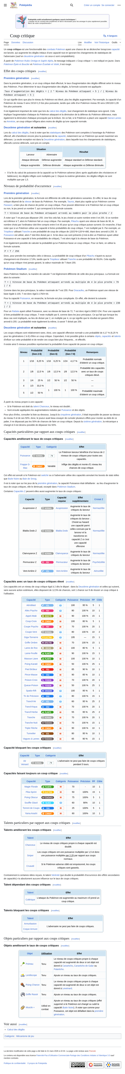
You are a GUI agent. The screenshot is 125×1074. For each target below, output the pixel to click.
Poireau (29, 962)
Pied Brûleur (31, 668)
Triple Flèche (31, 727)
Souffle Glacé (31, 801)
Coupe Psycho (31, 625)
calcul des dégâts (58, 111)
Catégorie (52, 445)
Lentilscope (31, 974)
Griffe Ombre (31, 641)
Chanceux (44, 405)
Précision (85, 598)
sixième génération (92, 420)
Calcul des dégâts (16, 1028)
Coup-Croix (31, 620)
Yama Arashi (31, 812)
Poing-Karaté (31, 662)
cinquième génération (70, 413)
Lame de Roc (31, 646)
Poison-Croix (31, 678)
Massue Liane (31, 657)
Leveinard (67, 987)
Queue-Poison (31, 684)
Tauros (71, 201)
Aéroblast (31, 604)
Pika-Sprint (31, 790)
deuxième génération (34, 56)
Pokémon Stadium (15, 268)
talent (36, 405)
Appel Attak (31, 614)
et (33, 61)
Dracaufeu (79, 289)
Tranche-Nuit (31, 721)
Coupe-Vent (31, 630)
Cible (99, 598)
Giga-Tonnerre (31, 636)
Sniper (30, 854)
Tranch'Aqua (31, 705)
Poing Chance (33, 983)
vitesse (28, 201)
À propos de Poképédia (37, 1062)
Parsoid (92, 1050)
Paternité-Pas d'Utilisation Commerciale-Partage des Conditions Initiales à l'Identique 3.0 (73, 1054)
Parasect (8, 204)
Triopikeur (8, 231)
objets (98, 335)
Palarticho (59, 968)
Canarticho (67, 964)
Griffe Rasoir (32, 993)
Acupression (62, 507)
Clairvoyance (61, 552)
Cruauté (30, 864)
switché (44, 474)
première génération (47, 482)
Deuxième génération (17, 127)
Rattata (15, 310)
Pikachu (75, 220)
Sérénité (55, 874)
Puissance (9, 234)
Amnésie (11, 121)
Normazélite (99, 507)
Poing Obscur (31, 796)
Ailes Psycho (31, 609)
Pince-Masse (31, 673)
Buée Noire (13, 477)
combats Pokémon (56, 49)
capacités (106, 335)
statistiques (55, 132)
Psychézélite (98, 561)
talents (117, 335)
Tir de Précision (31, 694)
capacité (115, 49)
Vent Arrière (62, 569)
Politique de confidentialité (14, 1062)
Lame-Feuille (31, 652)
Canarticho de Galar (84, 964)
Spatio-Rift (31, 689)
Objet (30, 952)
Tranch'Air (31, 700)
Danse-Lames (114, 117)
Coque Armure (30, 927)
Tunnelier (31, 732)
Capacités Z (19, 490)
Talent (30, 836)
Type (38, 445)
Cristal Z (98, 498)
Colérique (30, 898)
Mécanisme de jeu (25, 1035)
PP (93, 598)
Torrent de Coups (31, 807)
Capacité (25, 445)
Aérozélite (99, 569)
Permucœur (62, 561)
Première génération (16, 78)
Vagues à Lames (31, 737)
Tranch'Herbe (31, 711)
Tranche (26, 231)
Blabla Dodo (62, 529)
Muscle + (30, 1006)
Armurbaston (30, 922)
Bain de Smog (29, 477)
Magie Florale (31, 785)
